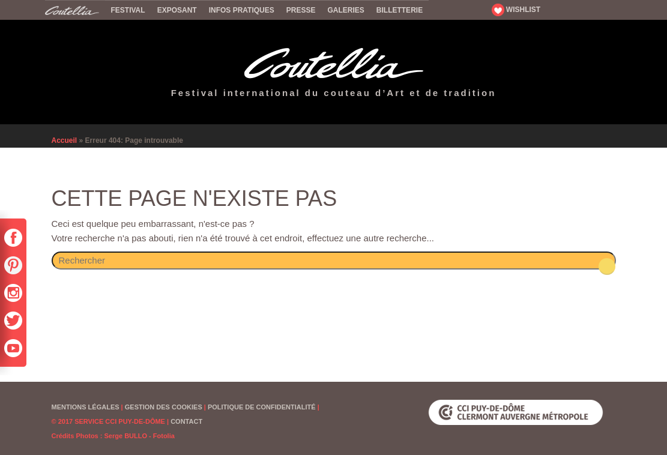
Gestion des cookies (163, 407)
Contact (186, 421)
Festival (128, 10)
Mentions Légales (85, 407)
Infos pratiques (241, 10)
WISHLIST (516, 9)
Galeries (345, 10)
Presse (301, 10)
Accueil (75, 9)
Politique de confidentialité (262, 407)
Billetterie (399, 10)
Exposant (177, 10)
